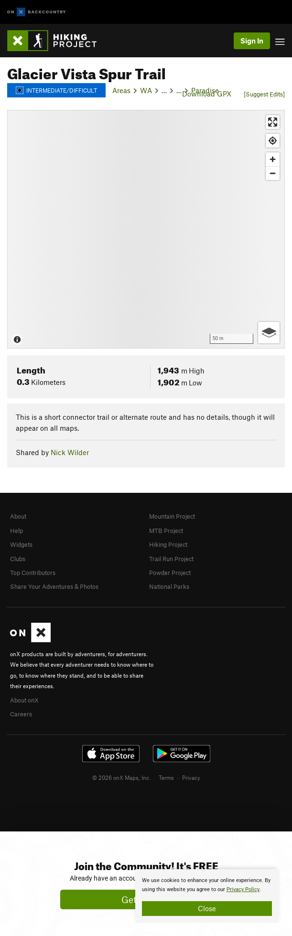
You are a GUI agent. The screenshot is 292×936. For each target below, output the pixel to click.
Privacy (191, 777)
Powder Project (170, 572)
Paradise (205, 90)
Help (16, 530)
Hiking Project (168, 544)
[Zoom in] (273, 159)
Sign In (251, 40)
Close (207, 908)
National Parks (169, 586)
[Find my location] (273, 141)
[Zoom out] (273, 173)
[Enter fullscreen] (273, 122)
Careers (21, 714)
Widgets (21, 544)
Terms (166, 777)
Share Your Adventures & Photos (54, 586)
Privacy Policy (243, 889)
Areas (121, 90)
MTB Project (166, 530)
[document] (207, 896)
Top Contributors (32, 572)
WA (146, 90)
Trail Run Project (171, 559)
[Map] (146, 229)
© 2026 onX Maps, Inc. (121, 777)
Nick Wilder (70, 452)
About (18, 516)
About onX (24, 700)
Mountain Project (172, 516)
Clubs (17, 559)
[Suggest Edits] (264, 94)
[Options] (269, 332)
